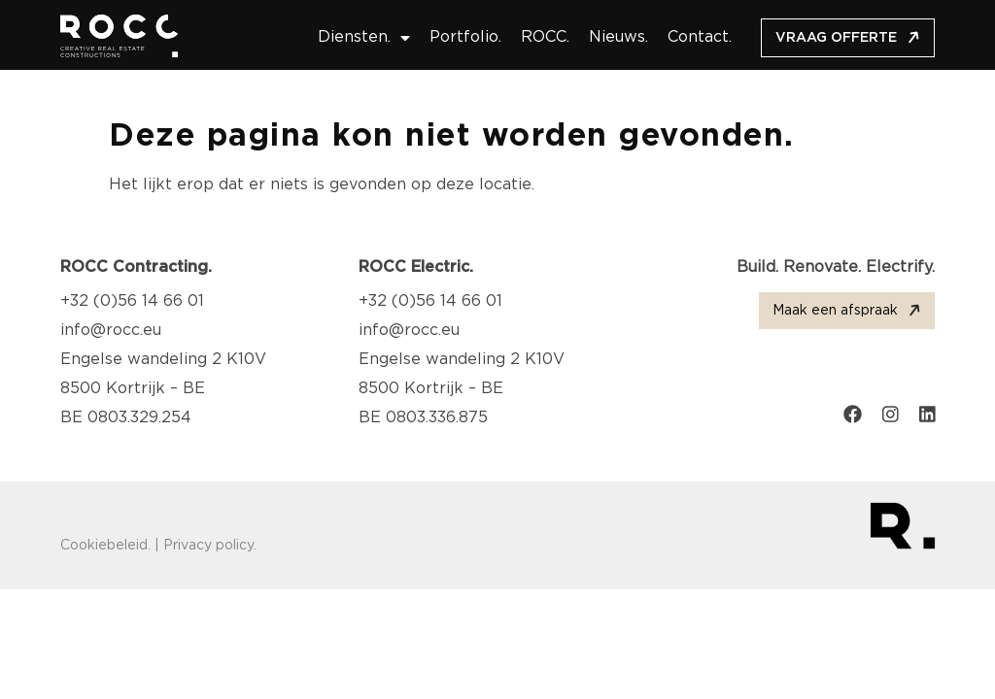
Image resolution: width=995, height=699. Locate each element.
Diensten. (364, 37)
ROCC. (545, 37)
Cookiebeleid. (105, 545)
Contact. (700, 37)
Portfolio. (465, 37)
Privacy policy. (210, 545)
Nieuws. (618, 37)
